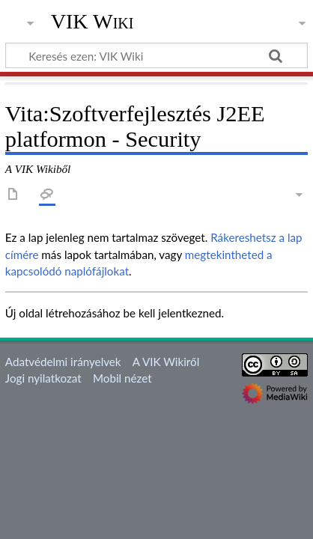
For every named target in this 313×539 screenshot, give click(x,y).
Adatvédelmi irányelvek (63, 361)
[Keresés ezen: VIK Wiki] (156, 55)
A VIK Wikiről (166, 361)
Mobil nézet (122, 378)
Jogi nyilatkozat (43, 378)
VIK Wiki (92, 21)
